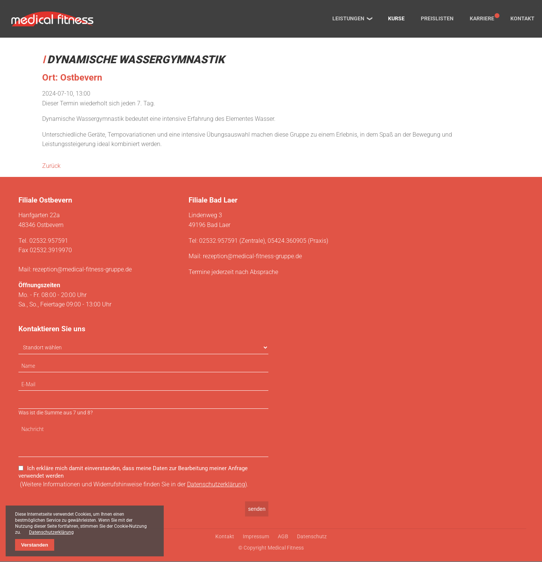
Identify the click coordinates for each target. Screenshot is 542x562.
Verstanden (34, 545)
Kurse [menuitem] (396, 18)
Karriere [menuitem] (482, 18)
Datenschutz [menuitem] (312, 537)
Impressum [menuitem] (256, 537)
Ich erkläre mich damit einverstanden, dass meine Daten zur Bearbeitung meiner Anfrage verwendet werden (133, 473)
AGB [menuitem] (283, 537)
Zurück (51, 165)
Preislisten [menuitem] (437, 18)
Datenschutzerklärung (216, 485)
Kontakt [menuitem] (522, 18)
